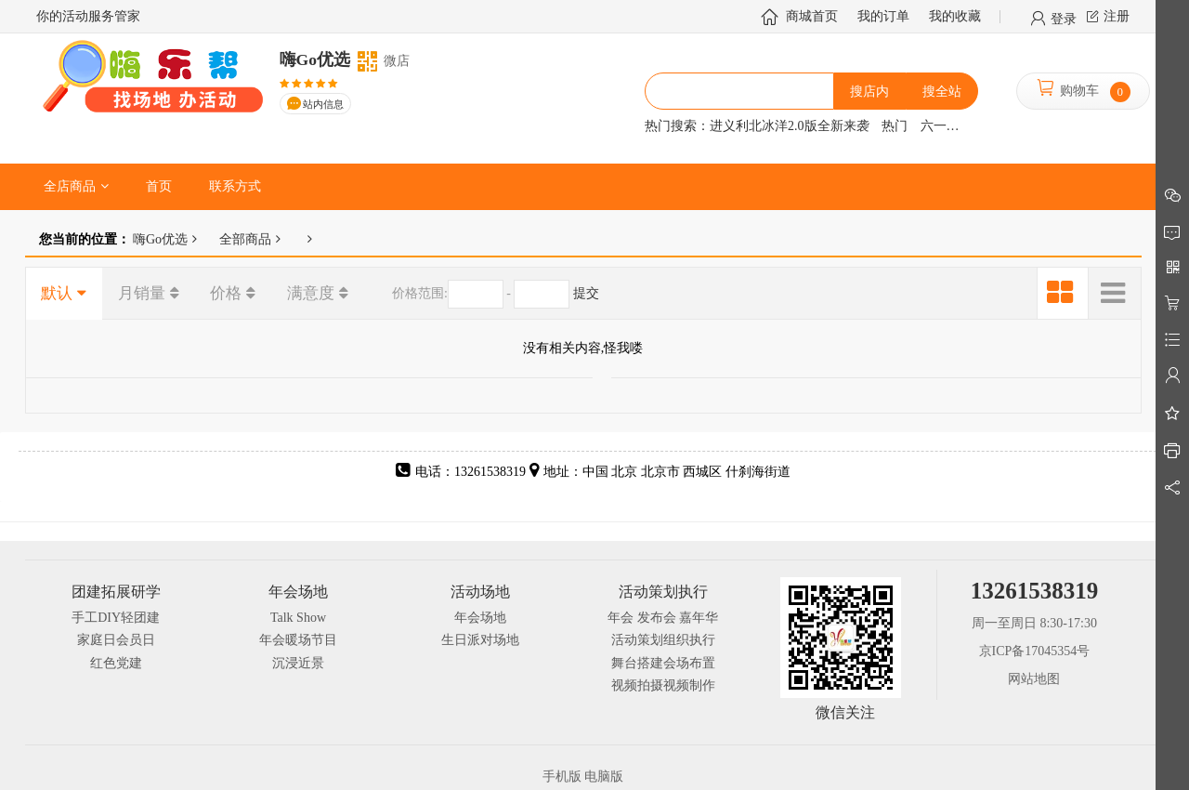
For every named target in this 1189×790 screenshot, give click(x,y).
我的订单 (883, 16)
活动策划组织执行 (663, 640)
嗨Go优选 (159, 238)
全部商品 (245, 238)
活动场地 (480, 591)
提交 (586, 293)
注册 (1117, 16)
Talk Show (298, 618)
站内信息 (323, 104)
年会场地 (298, 591)
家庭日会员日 (116, 640)
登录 (1064, 17)
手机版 (561, 776)
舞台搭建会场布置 (663, 663)
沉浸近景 (298, 663)
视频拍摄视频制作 (663, 685)
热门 (895, 126)
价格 (226, 293)
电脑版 (603, 776)
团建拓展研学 (116, 591)
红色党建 (116, 663)
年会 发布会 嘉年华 (663, 618)
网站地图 (1034, 679)
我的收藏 (955, 16)
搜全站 (941, 92)
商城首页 (812, 16)
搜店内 (869, 92)
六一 (934, 126)
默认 (56, 293)
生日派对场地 (480, 640)
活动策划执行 (663, 591)
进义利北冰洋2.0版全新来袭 (789, 126)
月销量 (141, 293)
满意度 (310, 293)
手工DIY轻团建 (116, 618)
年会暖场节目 (298, 640)
